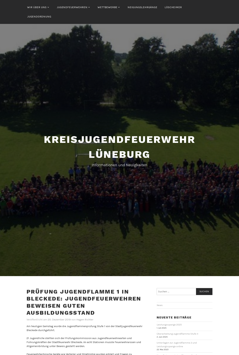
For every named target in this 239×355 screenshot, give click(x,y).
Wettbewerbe (107, 7)
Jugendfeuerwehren (72, 7)
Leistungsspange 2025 (169, 324)
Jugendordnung (39, 16)
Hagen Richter (84, 319)
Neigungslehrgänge (142, 7)
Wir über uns (37, 7)
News (160, 305)
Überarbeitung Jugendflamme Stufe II (177, 333)
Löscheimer (173, 7)
